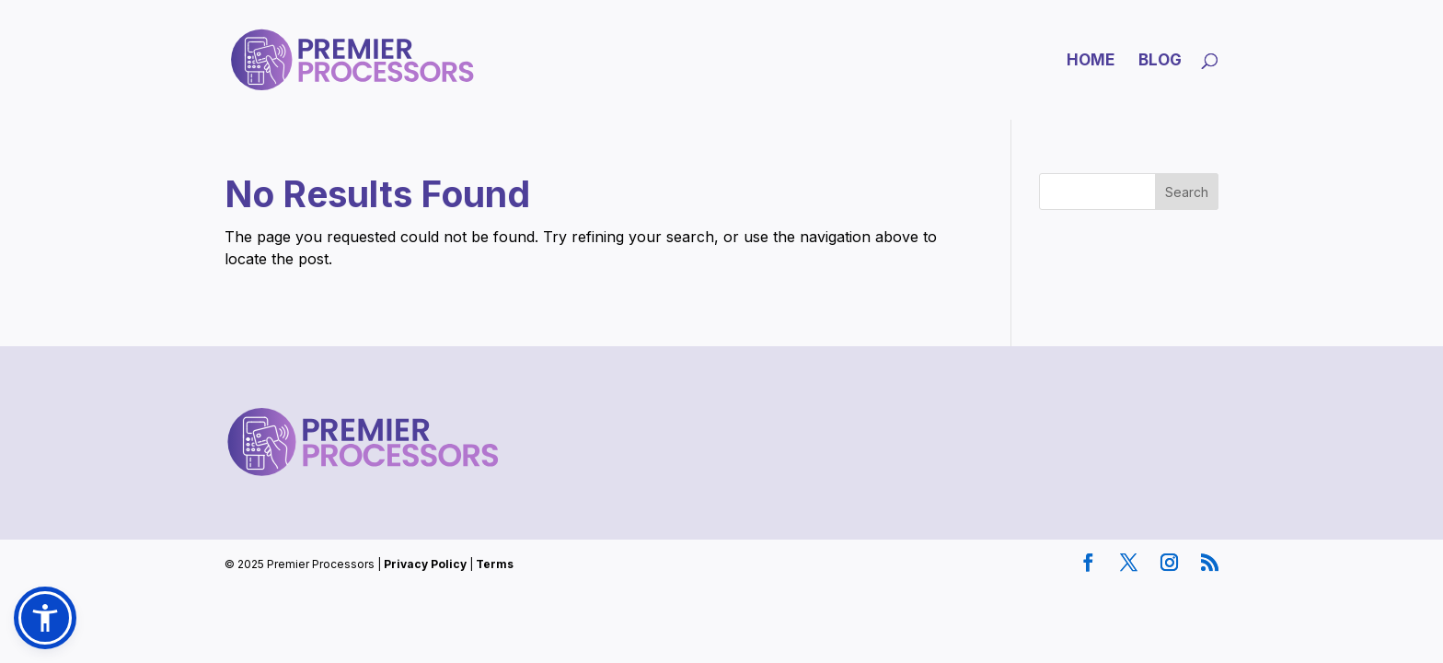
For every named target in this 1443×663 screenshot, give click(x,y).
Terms (495, 564)
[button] (45, 618)
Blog (1160, 61)
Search (1186, 192)
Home (1090, 61)
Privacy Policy (425, 564)
